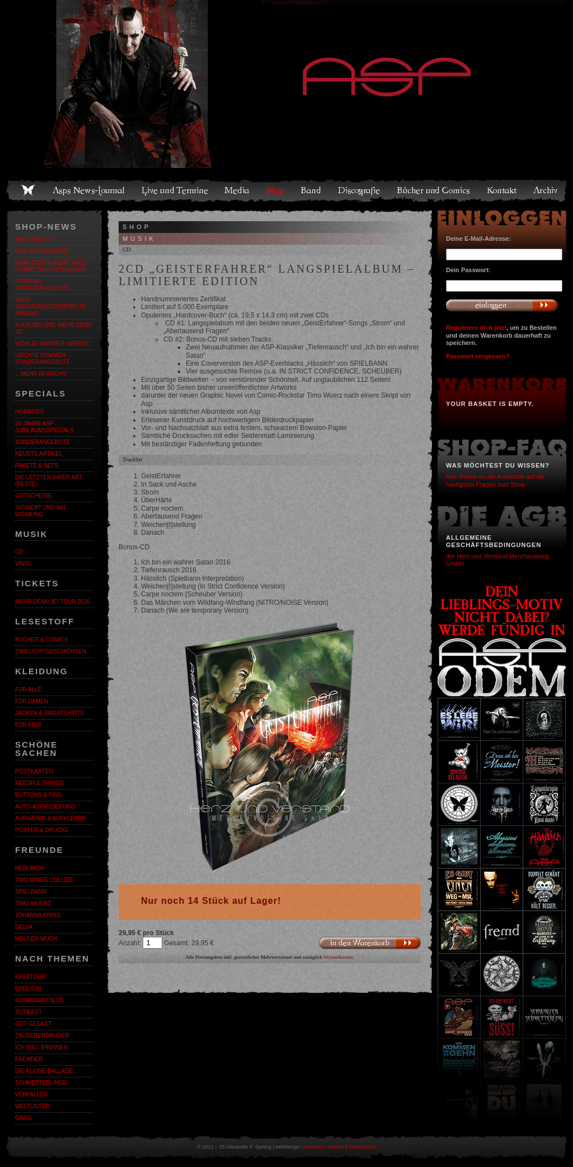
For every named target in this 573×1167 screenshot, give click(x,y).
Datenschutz (362, 1147)
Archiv (546, 190)
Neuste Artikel (38, 454)
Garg (23, 1118)
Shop (275, 190)
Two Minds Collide (44, 880)
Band (311, 190)
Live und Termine (175, 190)
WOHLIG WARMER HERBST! (53, 343)
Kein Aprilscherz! (42, 251)
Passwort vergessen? (477, 356)
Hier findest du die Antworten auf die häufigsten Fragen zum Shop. (495, 480)
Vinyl (23, 564)
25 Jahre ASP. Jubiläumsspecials (44, 427)
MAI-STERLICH (35, 239)
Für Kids (28, 725)
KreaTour (30, 977)
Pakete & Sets (36, 466)
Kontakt (502, 190)
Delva (23, 927)
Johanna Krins (37, 915)
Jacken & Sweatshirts (49, 713)
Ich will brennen (41, 1047)
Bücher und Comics (434, 190)
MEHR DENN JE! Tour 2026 (52, 602)
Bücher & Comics (41, 640)
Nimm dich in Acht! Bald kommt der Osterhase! (51, 266)
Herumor (29, 868)
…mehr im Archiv (41, 374)
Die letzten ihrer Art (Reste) (48, 480)
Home (28, 190)
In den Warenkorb (369, 943)
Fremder (29, 1059)
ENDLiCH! (28, 989)
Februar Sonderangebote (42, 284)
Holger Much (36, 939)
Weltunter (32, 1106)
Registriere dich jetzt (476, 327)
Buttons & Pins (38, 795)
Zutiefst (28, 1012)
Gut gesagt (33, 1024)
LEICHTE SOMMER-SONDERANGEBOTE (42, 358)
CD (19, 552)
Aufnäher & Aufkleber (50, 818)
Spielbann (30, 892)
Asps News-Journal (89, 190)
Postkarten (34, 771)
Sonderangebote (42, 442)
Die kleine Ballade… (46, 1071)
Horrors (29, 412)
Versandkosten (338, 957)
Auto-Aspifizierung (45, 807)
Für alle (28, 690)
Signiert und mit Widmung (40, 511)
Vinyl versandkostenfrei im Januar (50, 306)
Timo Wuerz (33, 903)
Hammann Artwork (323, 1147)
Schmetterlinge (41, 1083)
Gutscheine (33, 496)
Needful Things (39, 783)
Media (237, 190)
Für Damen (31, 701)
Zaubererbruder (42, 1036)
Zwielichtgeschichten (50, 651)
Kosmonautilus (39, 1000)
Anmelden (502, 305)
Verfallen (31, 1094)
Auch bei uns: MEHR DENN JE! (53, 328)
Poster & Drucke (42, 830)
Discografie (360, 190)
